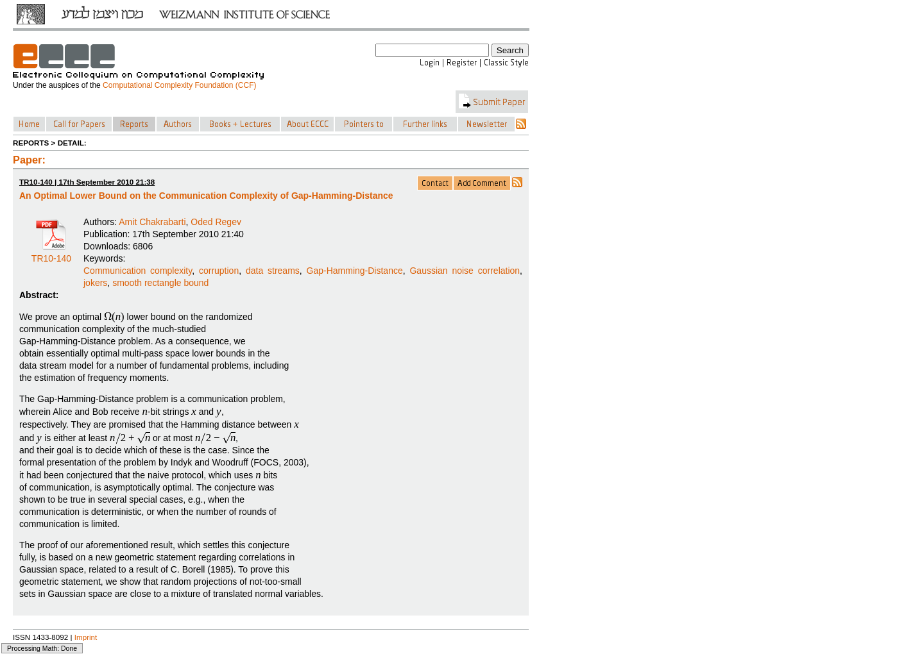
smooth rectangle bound (160, 283)
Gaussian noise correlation (464, 270)
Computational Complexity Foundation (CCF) (179, 85)
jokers (95, 283)
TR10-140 (51, 254)
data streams (273, 270)
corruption (219, 270)
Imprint (86, 637)
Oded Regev (216, 222)
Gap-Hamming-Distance (355, 270)
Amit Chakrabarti (152, 222)
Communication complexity (137, 270)
